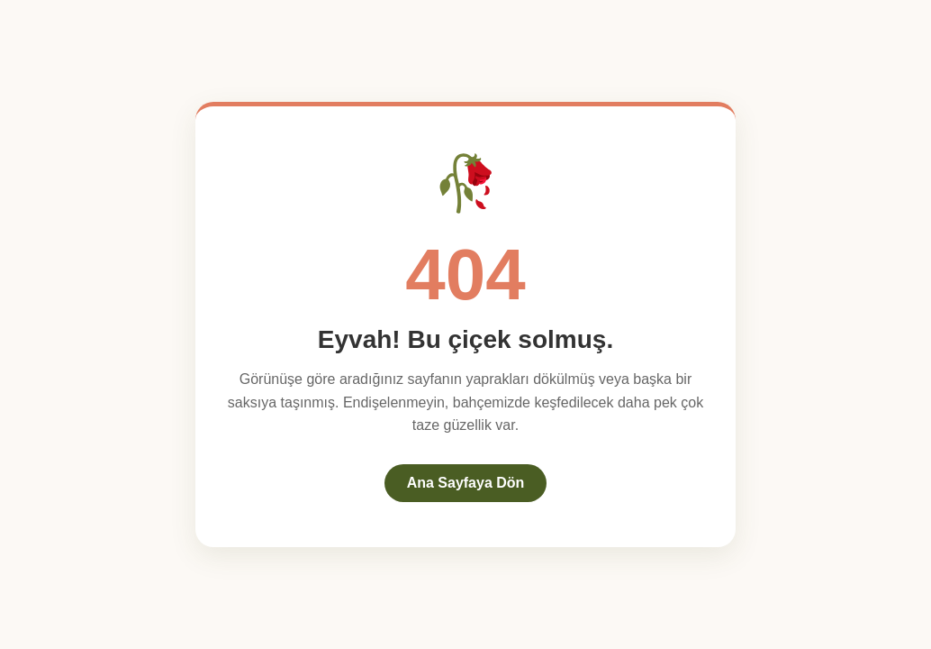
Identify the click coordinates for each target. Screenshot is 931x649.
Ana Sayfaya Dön (466, 482)
